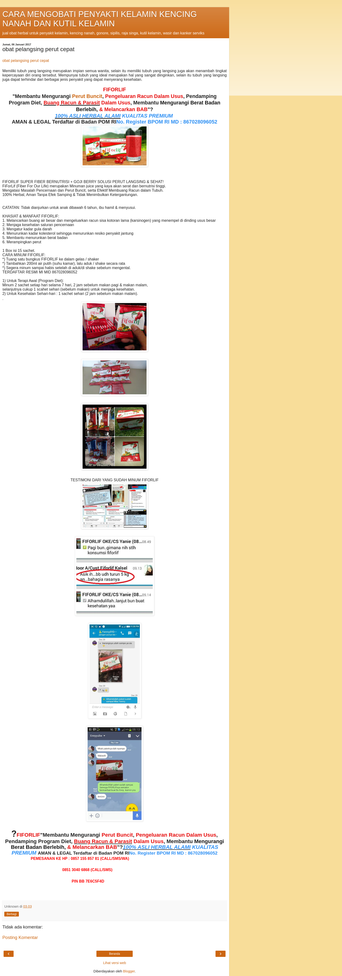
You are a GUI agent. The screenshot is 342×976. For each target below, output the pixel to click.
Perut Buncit (87, 96)
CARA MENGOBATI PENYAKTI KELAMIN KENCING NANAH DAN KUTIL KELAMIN (99, 19)
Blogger (129, 971)
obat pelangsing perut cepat (25, 61)
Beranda (114, 953)
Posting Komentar (20, 937)
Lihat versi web (114, 963)
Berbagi (11, 914)
